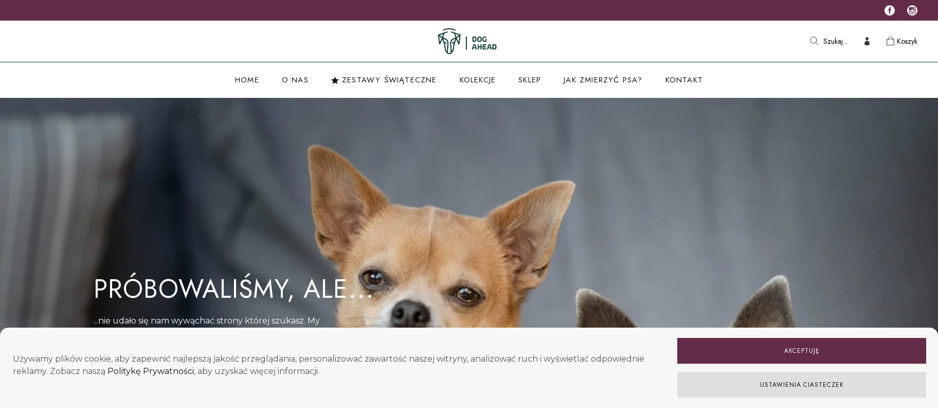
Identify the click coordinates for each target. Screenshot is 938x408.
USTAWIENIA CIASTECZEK (802, 384)
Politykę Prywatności (150, 371)
